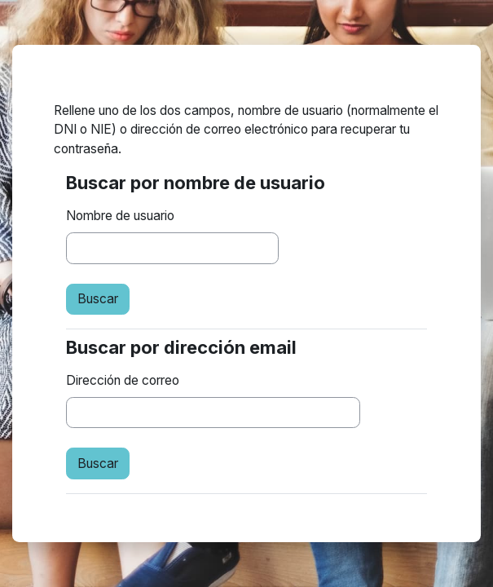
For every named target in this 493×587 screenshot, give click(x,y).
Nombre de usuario (120, 215)
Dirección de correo (122, 380)
